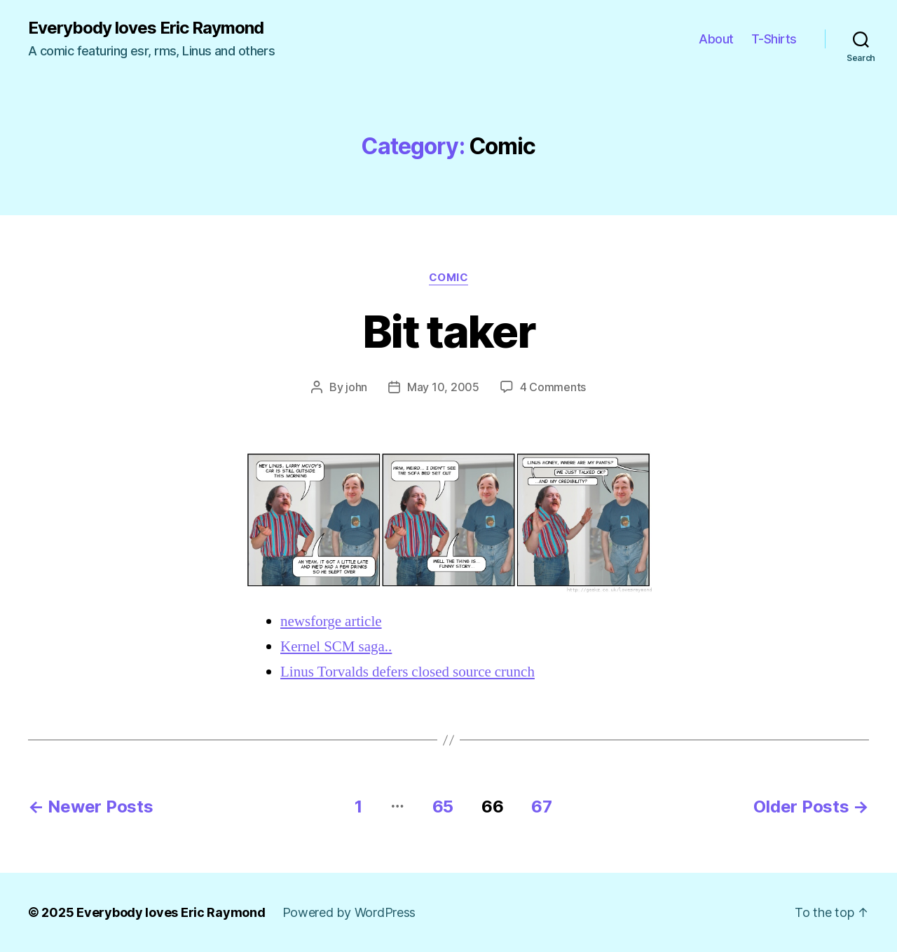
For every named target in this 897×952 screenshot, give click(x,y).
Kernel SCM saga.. (336, 646)
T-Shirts (774, 39)
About (716, 39)
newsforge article (331, 621)
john (356, 387)
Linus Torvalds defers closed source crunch (407, 671)
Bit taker (448, 331)
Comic (449, 277)
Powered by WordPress (349, 912)
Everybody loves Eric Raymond (145, 28)
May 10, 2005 (443, 387)
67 (541, 806)
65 (442, 806)
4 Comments (553, 387)
